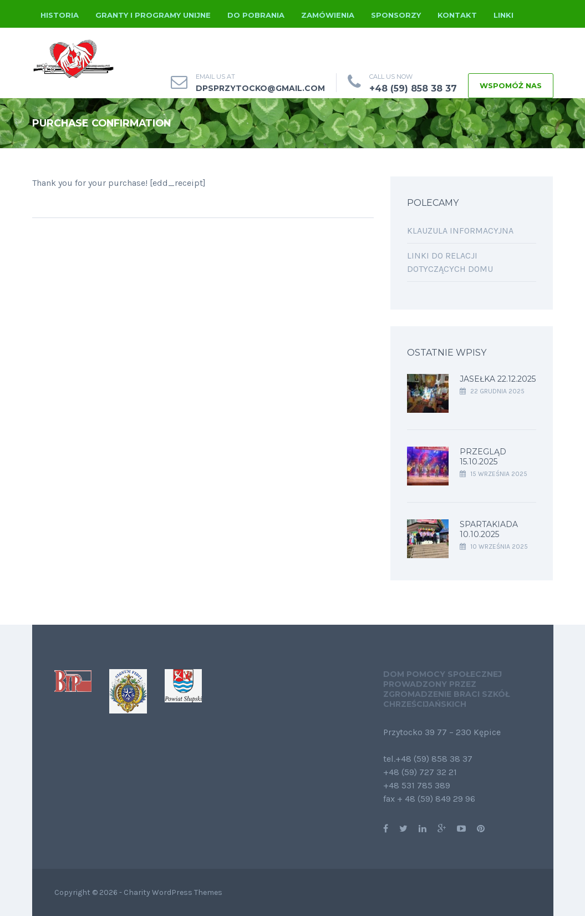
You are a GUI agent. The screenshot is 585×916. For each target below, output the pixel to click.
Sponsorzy (396, 15)
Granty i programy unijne (153, 15)
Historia (59, 15)
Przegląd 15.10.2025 (483, 457)
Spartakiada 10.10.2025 (489, 529)
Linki (503, 15)
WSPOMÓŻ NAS (511, 85)
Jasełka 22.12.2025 (498, 379)
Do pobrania (255, 15)
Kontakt (457, 15)
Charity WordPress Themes (173, 892)
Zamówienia (327, 15)
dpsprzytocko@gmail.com (260, 88)
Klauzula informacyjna (460, 230)
